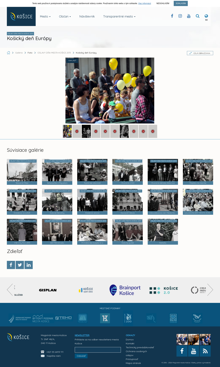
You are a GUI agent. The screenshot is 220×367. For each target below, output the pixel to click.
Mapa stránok (133, 363)
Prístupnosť (132, 359)
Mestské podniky (110, 308)
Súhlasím (181, 3)
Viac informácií (144, 3)
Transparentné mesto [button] (119, 16)
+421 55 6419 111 (54, 351)
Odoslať (81, 355)
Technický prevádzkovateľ (140, 347)
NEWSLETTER (82, 335)
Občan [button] (65, 16)
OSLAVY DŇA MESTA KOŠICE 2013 (54, 52)
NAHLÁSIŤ (72, 61)
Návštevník (87, 16)
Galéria (19, 52)
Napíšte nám (54, 355)
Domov (130, 339)
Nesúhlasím (162, 3)
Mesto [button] (45, 16)
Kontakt (130, 343)
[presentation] (10, 290)
